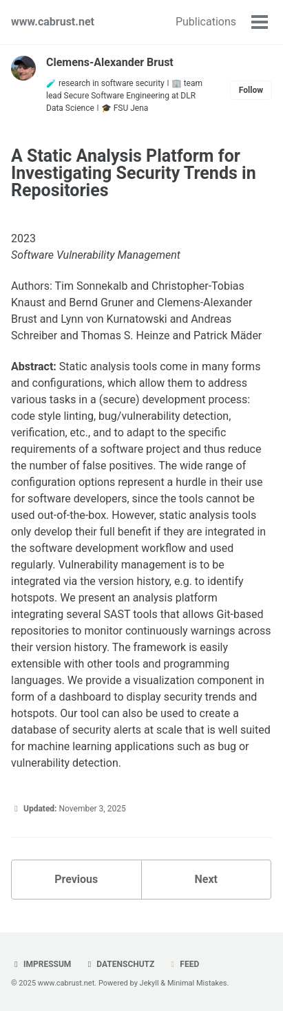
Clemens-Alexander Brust (110, 62)
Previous (76, 879)
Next (206, 879)
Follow (251, 90)
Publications (206, 21)
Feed (183, 964)
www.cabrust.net (52, 21)
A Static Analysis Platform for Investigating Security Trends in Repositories (133, 173)
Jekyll (149, 983)
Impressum (41, 964)
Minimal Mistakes (197, 983)
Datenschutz (119, 964)
